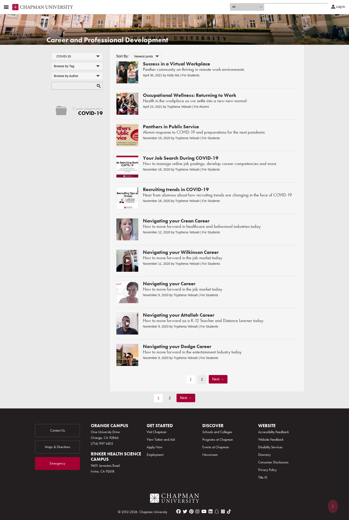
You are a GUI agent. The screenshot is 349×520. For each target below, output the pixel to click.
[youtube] (204, 511)
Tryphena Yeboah (179, 106)
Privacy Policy (267, 469)
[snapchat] (217, 511)
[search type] (247, 7)
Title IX (262, 477)
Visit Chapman (156, 432)
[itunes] (223, 511)
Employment (155, 454)
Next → (218, 379)
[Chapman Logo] (174, 498)
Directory (264, 454)
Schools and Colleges (217, 432)
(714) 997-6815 (102, 443)
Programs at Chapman (217, 439)
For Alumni (201, 106)
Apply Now (154, 447)
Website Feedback (271, 439)
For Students (190, 75)
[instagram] (197, 511)
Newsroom (210, 454)
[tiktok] (229, 511)
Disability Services (270, 447)
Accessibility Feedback (273, 432)
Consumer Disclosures (273, 462)
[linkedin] (211, 511)
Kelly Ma (173, 75)
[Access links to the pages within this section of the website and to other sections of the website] (7, 7)
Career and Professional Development (107, 40)
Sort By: (122, 56)
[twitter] (185, 511)
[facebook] (178, 511)
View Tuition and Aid (161, 439)
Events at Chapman (215, 447)
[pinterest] (191, 511)
